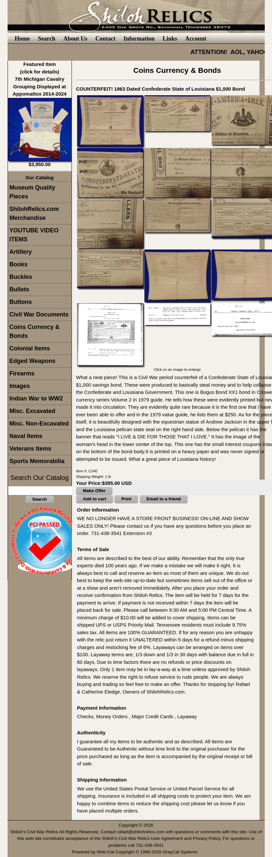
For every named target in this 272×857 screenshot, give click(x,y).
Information (139, 38)
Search (46, 38)
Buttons (21, 302)
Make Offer (94, 490)
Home (22, 38)
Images (20, 386)
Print (126, 498)
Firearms (22, 373)
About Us (75, 38)
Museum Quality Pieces (32, 192)
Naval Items (26, 436)
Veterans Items (30, 448)
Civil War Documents (39, 314)
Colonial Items (30, 348)
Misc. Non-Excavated (39, 423)
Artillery (21, 252)
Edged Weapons (33, 361)
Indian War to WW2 (36, 398)
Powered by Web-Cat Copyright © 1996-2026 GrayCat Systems (136, 851)
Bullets (19, 289)
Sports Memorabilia (37, 461)
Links (170, 38)
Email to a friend (164, 498)
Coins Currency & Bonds (35, 331)
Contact (105, 38)
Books (19, 264)
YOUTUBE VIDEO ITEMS (34, 235)
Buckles (21, 277)
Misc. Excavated (32, 411)
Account (195, 38)
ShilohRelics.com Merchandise (34, 213)
